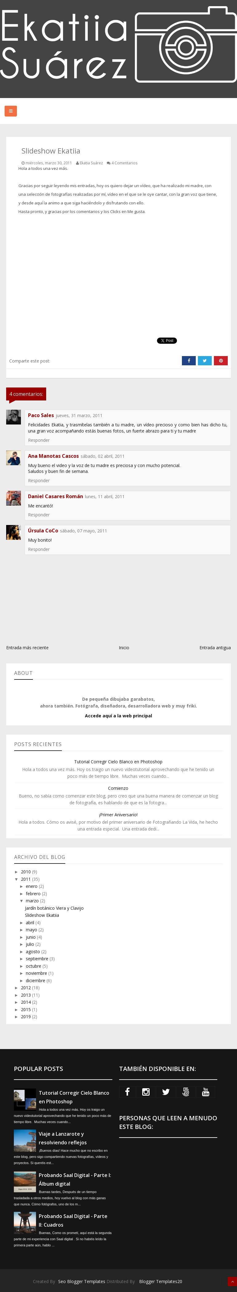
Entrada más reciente (27, 647)
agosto (33, 951)
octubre (34, 966)
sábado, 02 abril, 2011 (103, 456)
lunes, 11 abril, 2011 (105, 496)
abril (30, 922)
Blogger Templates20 (160, 1281)
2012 (26, 988)
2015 (26, 1009)
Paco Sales (41, 415)
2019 (26, 1016)
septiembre (38, 959)
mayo (32, 930)
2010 (26, 872)
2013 (26, 995)
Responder (39, 440)
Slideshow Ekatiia (42, 915)
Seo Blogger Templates (81, 1281)
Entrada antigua (215, 647)
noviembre (37, 973)
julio (30, 944)
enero (32, 886)
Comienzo (118, 788)
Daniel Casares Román (55, 496)
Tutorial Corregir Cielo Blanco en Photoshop (118, 762)
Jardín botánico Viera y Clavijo (54, 908)
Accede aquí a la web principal (118, 716)
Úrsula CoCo (43, 530)
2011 (26, 879)
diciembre (36, 980)
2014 (26, 1002)
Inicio (124, 647)
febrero (34, 893)
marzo (33, 901)
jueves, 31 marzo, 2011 (79, 415)
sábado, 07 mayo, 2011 (83, 531)
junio (31, 937)
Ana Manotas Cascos (53, 456)
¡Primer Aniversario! (118, 815)
